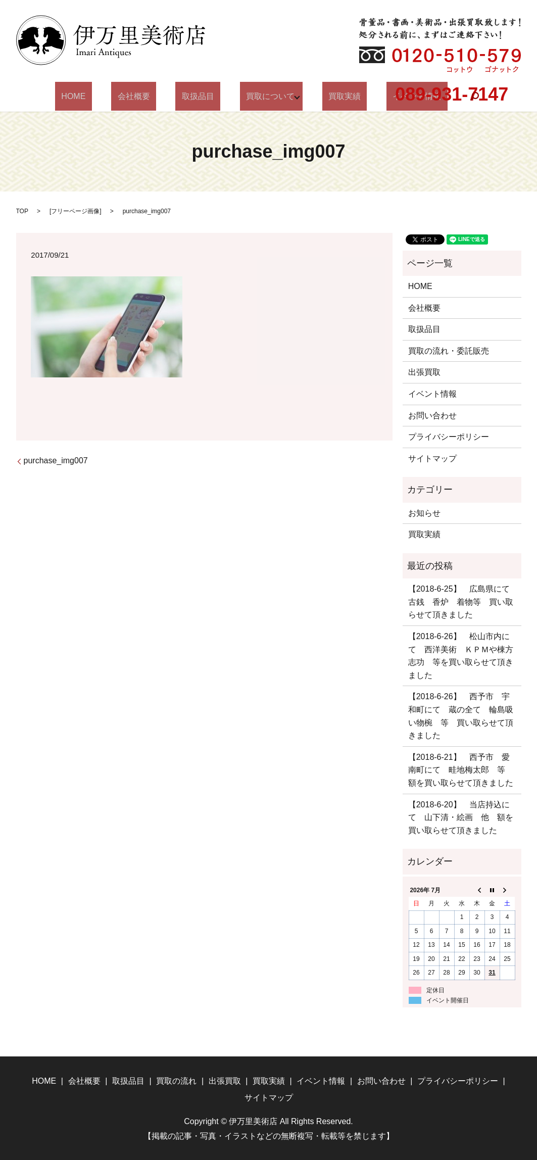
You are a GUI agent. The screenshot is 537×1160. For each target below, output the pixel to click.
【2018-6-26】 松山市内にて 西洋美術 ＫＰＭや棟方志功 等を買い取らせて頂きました (460, 656)
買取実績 (329, 96)
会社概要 (149, 96)
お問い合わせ (432, 415)
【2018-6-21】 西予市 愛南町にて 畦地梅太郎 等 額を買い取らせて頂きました (460, 770)
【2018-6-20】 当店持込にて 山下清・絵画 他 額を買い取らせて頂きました (460, 817)
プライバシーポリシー (448, 436)
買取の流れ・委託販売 (448, 351)
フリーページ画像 (75, 211)
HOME (101, 96)
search (440, 96)
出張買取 (424, 372)
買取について (261, 96)
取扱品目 (201, 96)
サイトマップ (432, 458)
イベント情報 (432, 394)
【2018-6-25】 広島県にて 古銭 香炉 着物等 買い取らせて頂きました (462, 602)
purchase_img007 (56, 460)
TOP (22, 211)
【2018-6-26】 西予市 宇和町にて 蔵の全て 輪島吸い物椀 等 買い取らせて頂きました (460, 716)
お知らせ (424, 513)
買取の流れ (176, 1081)
